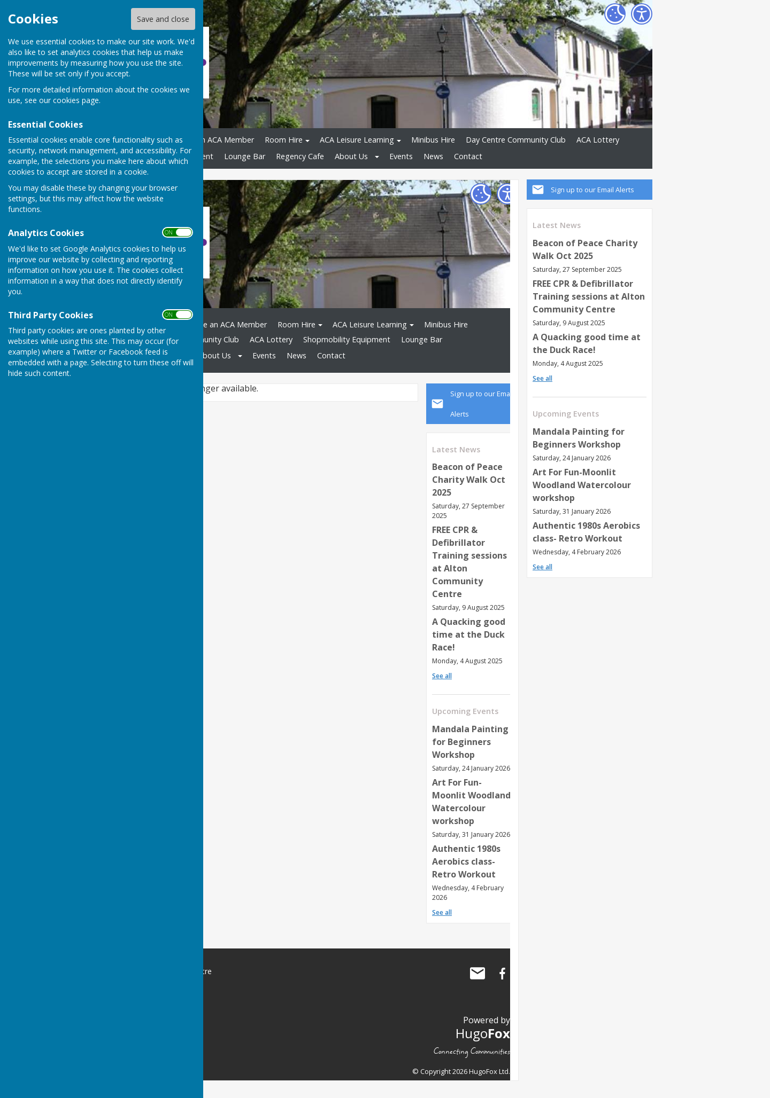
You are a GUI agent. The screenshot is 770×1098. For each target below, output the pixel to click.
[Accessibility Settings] (641, 14)
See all (542, 378)
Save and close (163, 19)
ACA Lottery (597, 140)
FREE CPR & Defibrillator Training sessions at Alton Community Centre (589, 296)
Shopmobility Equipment (346, 339)
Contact (468, 156)
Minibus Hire (433, 140)
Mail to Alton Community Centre (477, 974)
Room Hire (284, 140)
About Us (351, 156)
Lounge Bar (244, 156)
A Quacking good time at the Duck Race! (468, 634)
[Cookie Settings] (615, 14)
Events (401, 156)
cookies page (76, 100)
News (433, 156)
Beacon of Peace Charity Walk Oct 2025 (468, 479)
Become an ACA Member (209, 140)
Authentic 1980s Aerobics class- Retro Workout (466, 861)
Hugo (483, 1033)
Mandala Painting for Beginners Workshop (470, 741)
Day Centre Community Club (516, 140)
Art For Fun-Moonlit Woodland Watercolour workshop (582, 485)
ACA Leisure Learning (357, 140)
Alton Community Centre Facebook (502, 974)
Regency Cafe (300, 156)
